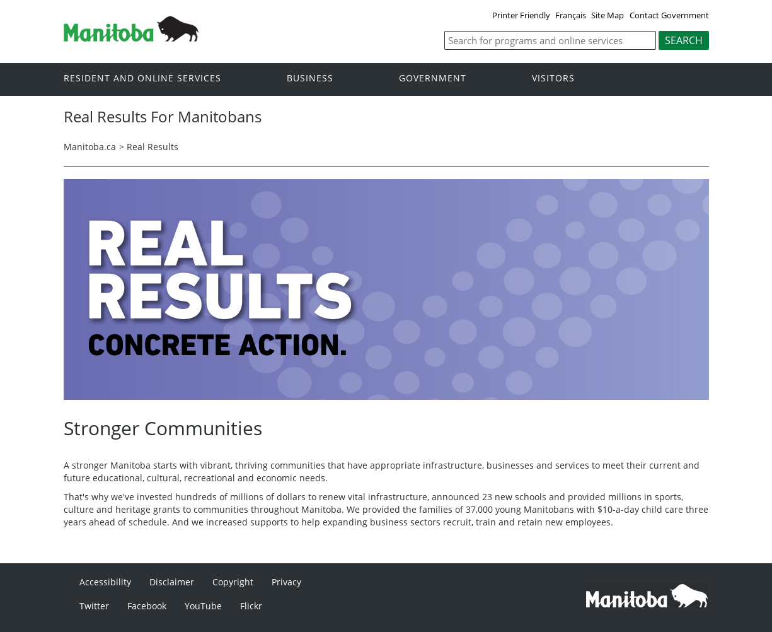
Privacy (286, 582)
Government (432, 79)
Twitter (94, 606)
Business (310, 79)
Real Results (152, 147)
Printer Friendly (521, 15)
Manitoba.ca (90, 147)
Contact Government (669, 15)
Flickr (251, 606)
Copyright (232, 582)
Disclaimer (171, 582)
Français (570, 15)
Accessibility (105, 582)
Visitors (553, 79)
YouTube (203, 606)
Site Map (607, 15)
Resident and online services (142, 79)
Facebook (146, 606)
